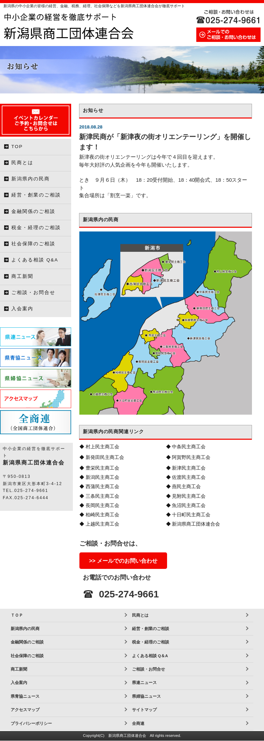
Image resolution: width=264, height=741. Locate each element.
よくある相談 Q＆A (150, 656)
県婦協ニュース (146, 696)
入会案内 (22, 308)
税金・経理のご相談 (36, 227)
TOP (17, 146)
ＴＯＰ (17, 615)
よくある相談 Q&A (34, 259)
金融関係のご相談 (33, 211)
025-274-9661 (129, 594)
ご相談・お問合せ (33, 292)
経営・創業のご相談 (36, 195)
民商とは (22, 162)
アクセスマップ (25, 710)
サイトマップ (144, 710)
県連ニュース (144, 683)
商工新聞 (22, 276)
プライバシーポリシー (31, 723)
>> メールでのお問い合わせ (123, 561)
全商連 (138, 723)
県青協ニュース (25, 696)
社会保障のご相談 (33, 243)
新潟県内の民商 (30, 178)
